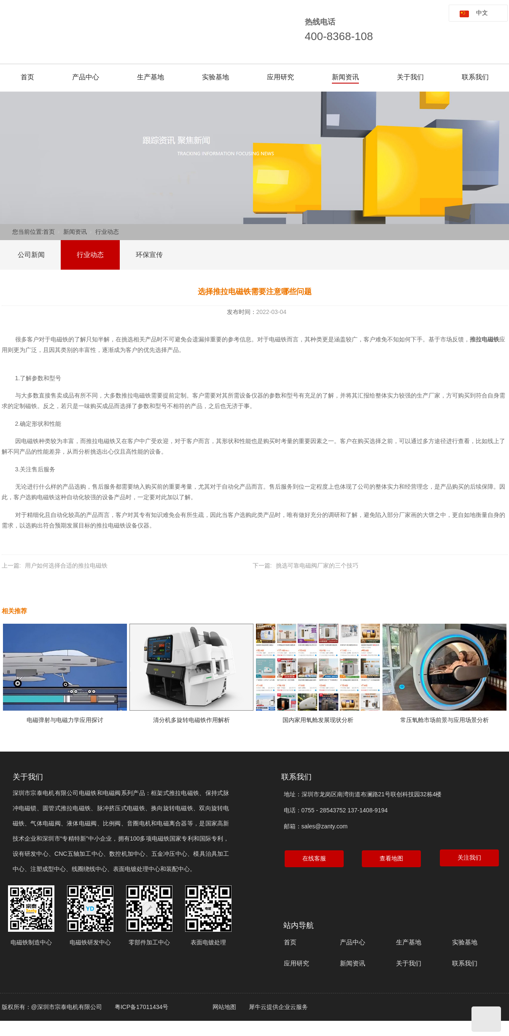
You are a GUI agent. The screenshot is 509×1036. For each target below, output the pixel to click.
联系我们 (475, 77)
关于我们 (410, 77)
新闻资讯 (345, 77)
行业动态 (107, 231)
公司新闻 (31, 254)
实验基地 (215, 77)
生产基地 (150, 77)
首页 (27, 77)
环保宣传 (149, 254)
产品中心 (85, 77)
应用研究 (280, 77)
